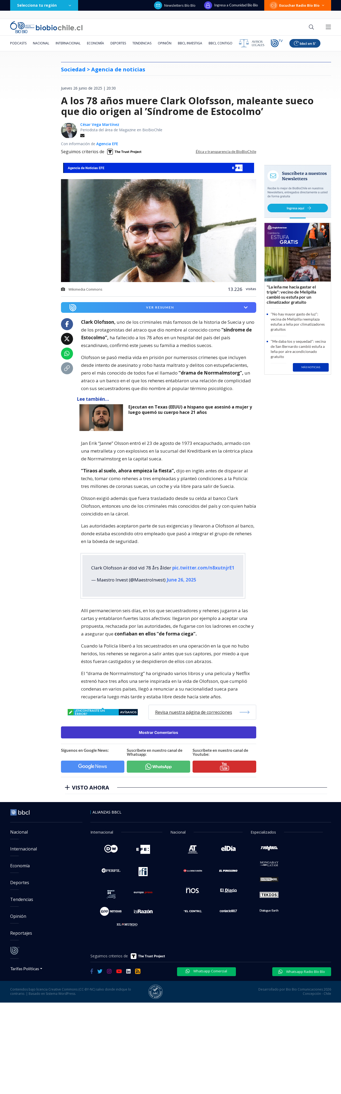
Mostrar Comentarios (158, 732)
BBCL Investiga (190, 43)
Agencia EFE (107, 143)
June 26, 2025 (181, 580)
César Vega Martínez (99, 124)
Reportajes (21, 933)
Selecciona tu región (44, 5)
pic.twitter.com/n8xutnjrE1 (203, 568)
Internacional (68, 43)
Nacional (41, 43)
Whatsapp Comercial (206, 971)
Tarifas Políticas (24, 968)
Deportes (118, 43)
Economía (95, 43)
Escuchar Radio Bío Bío (297, 5)
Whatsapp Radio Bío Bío (301, 971)
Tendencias (141, 43)
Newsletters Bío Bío (175, 5)
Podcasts (18, 43)
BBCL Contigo (220, 43)
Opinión (164, 43)
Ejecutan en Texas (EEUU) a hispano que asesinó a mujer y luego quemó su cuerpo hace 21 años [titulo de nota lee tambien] (190, 409)
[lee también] (102, 417)
